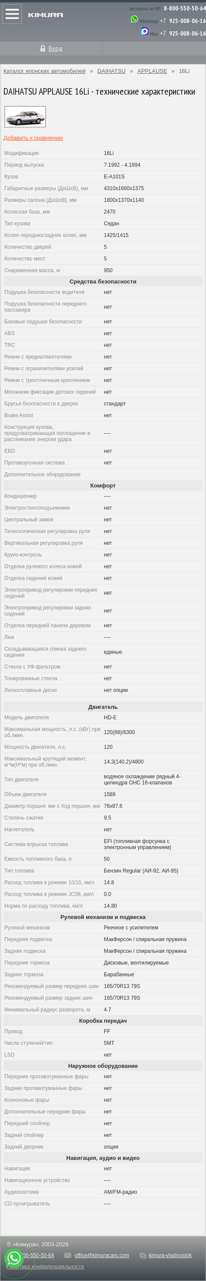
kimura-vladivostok (170, 1255)
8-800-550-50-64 (185, 8)
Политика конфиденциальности (45, 1267)
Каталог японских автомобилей (44, 71)
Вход (56, 48)
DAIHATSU (111, 71)
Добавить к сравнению (33, 138)
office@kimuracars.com (102, 1255)
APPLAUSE (152, 71)
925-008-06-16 (187, 21)
